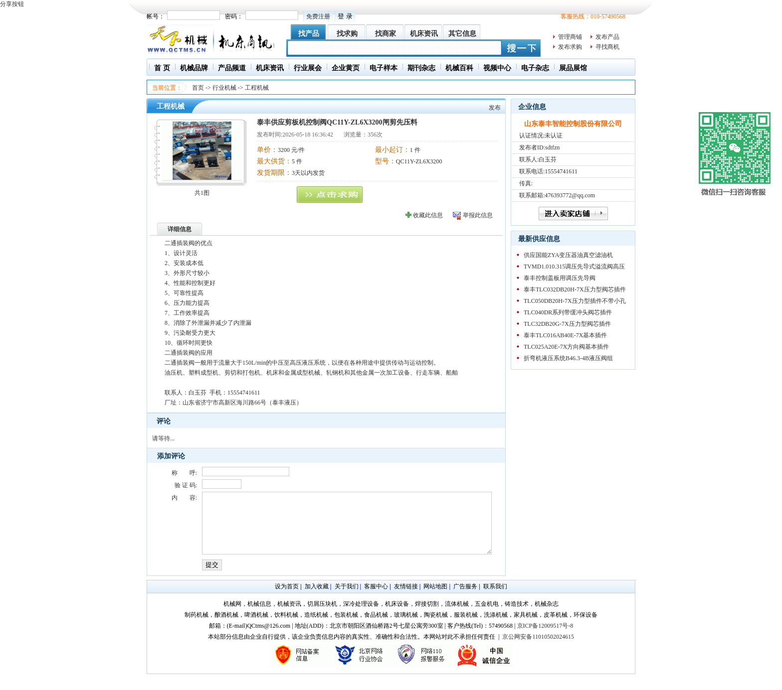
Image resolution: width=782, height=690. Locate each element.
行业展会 (308, 68)
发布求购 (570, 46)
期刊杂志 (421, 68)
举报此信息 (478, 215)
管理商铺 (570, 36)
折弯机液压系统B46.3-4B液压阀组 (568, 358)
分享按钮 (12, 3)
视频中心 (497, 68)
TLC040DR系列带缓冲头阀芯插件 (568, 312)
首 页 (162, 68)
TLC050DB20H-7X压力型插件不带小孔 (575, 300)
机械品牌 (194, 68)
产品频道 (232, 68)
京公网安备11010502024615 (538, 648)
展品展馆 (573, 68)
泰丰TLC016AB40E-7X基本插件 (565, 335)
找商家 (385, 33)
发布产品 (607, 36)
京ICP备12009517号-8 (545, 637)
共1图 (202, 192)
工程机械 (257, 87)
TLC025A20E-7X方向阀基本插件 (566, 346)
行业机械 (224, 87)
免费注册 (318, 16)
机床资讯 (424, 33)
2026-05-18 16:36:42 (307, 134)
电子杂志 (535, 68)
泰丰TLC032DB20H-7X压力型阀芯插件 (575, 289)
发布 (495, 107)
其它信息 (462, 33)
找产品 (308, 33)
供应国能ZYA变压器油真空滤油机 (568, 255)
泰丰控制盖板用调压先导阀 (559, 278)
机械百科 (459, 68)
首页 (198, 87)
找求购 (347, 33)
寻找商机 (607, 46)
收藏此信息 (428, 215)
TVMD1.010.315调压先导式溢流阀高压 (574, 266)
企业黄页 (346, 68)
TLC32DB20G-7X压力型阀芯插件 (567, 323)
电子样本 (383, 68)
